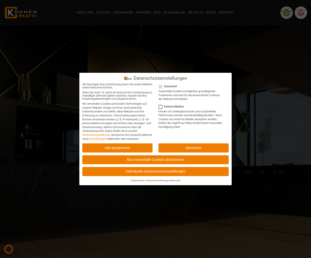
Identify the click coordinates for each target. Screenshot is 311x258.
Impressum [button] (174, 180)
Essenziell (168, 86)
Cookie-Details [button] (138, 180)
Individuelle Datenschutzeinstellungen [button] (155, 171)
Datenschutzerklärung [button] (157, 180)
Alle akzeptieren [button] (117, 148)
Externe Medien (172, 106)
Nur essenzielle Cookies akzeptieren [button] (155, 160)
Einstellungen (97, 138)
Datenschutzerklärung (96, 134)
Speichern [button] (194, 148)
